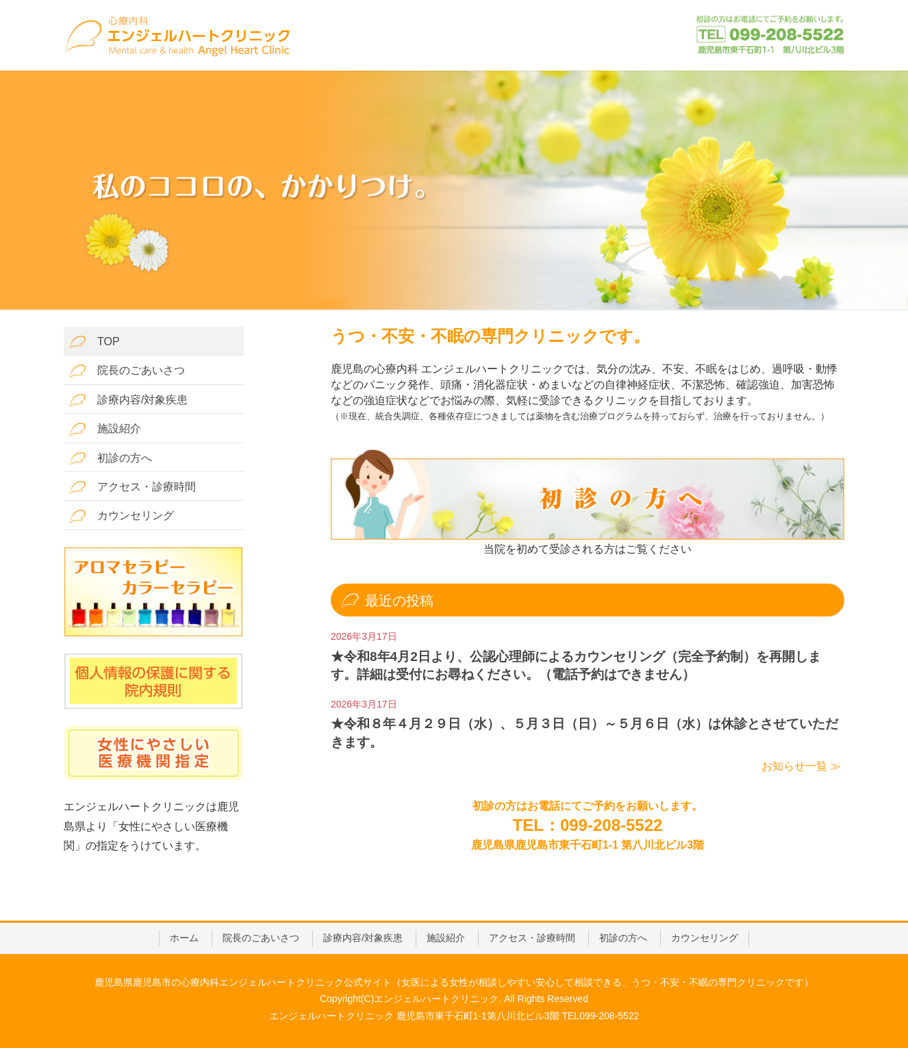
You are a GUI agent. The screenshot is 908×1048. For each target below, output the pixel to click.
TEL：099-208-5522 (588, 825)
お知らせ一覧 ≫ (801, 766)
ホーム (184, 937)
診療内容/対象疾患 (128, 400)
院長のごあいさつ (127, 371)
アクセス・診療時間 (132, 487)
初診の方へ (110, 458)
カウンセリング (121, 516)
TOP (94, 342)
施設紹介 (105, 429)
